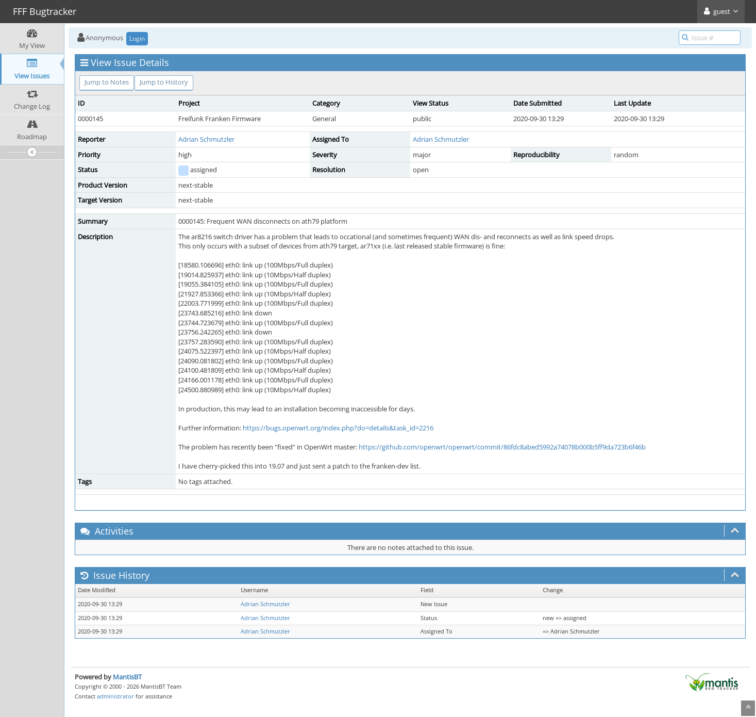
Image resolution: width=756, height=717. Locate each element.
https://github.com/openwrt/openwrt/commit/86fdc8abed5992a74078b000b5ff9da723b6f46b (502, 447)
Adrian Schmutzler (206, 139)
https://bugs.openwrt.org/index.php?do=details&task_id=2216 (338, 427)
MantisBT (127, 676)
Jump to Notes (107, 82)
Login (137, 38)
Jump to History (164, 82)
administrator (115, 696)
